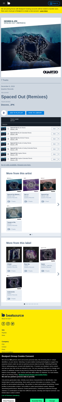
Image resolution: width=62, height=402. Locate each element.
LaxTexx (14, 265)
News (3, 335)
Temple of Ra (11, 222)
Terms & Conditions (7, 352)
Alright (9, 264)
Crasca (9, 265)
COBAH (43, 265)
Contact (4, 347)
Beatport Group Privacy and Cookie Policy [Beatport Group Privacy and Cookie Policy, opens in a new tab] (33, 380)
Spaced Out (45, 194)
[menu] (58, 128)
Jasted (26, 265)
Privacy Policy (6, 354)
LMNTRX (49, 265)
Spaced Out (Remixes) (14, 194)
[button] (3, 128)
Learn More (44, 11)
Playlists (4, 333)
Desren (5, 104)
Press (3, 349)
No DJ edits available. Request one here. (16, 165)
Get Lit (26, 194)
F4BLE (9, 293)
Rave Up (26, 264)
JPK (12, 104)
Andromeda (11, 292)
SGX (54, 265)
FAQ (3, 344)
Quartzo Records (12, 197)
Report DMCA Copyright (9, 357)
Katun (43, 264)
